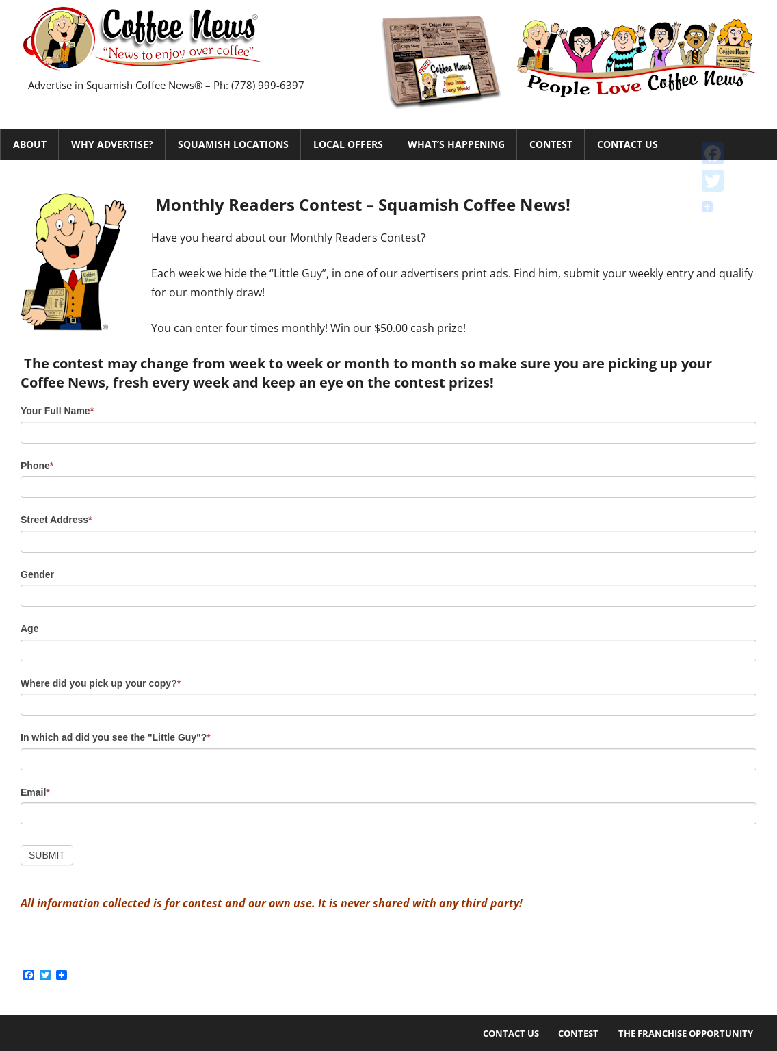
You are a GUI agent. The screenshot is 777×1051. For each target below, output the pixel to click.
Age (29, 628)
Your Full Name (57, 410)
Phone (37, 465)
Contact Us (627, 144)
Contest (550, 144)
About (30, 144)
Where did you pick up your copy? (101, 683)
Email (35, 792)
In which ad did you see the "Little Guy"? (116, 737)
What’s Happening (456, 144)
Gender (37, 574)
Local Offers (348, 144)
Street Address (56, 519)
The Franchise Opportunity (685, 1033)
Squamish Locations (233, 144)
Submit (47, 855)
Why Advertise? (112, 144)
